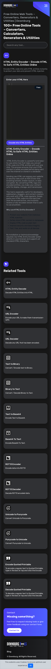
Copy (38, 87)
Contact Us (14, 630)
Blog (9, 652)
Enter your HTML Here (17, 80)
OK (30, 666)
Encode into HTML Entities (20, 143)
